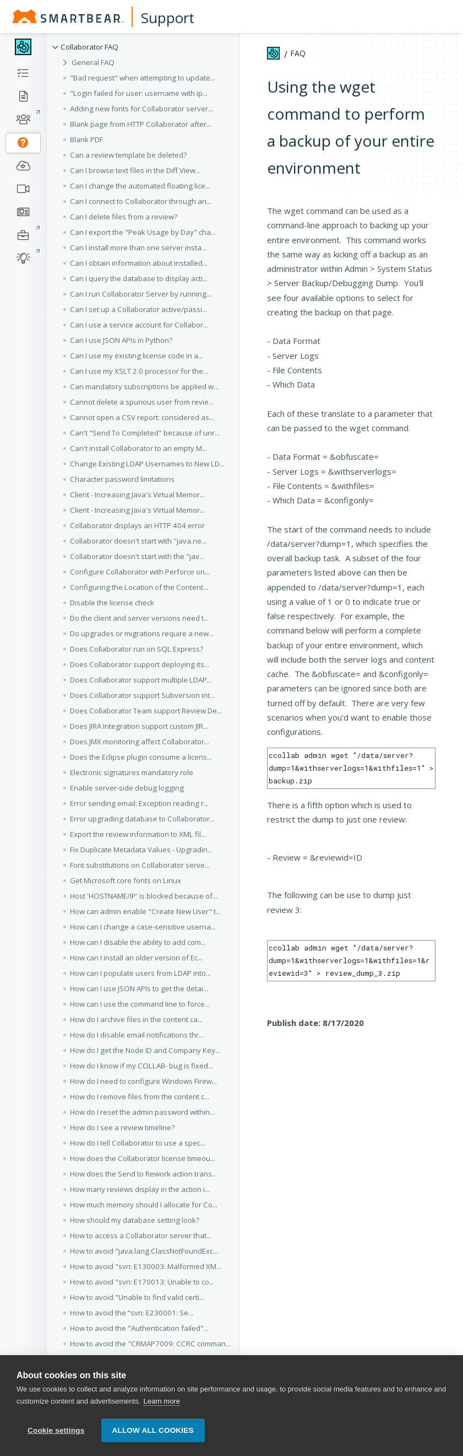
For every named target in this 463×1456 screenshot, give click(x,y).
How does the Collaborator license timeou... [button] (142, 1158)
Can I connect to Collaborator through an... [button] (140, 201)
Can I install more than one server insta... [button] (138, 247)
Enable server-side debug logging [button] (127, 788)
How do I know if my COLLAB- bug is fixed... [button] (141, 1066)
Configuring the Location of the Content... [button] (139, 587)
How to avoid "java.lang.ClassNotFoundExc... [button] (144, 1251)
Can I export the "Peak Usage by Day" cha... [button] (143, 232)
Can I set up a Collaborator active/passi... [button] (138, 309)
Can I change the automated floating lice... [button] (140, 186)
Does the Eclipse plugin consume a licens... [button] (141, 757)
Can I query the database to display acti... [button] (139, 278)
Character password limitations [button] (122, 479)
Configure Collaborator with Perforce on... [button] (140, 572)
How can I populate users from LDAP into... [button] (140, 973)
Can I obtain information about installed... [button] (139, 263)
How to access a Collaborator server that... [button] (140, 1235)
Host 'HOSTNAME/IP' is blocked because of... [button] (143, 896)
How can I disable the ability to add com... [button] (138, 942)
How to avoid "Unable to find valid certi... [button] (137, 1297)
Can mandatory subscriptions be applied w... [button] (144, 386)
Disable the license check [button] (112, 603)
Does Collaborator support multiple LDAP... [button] (141, 680)
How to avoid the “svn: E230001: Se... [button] (131, 1313)
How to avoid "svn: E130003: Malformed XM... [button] (145, 1266)
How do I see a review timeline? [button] (122, 1127)
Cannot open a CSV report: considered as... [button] (142, 417)
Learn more (161, 1401)
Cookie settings (56, 1430)
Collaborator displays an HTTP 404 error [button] (137, 525)
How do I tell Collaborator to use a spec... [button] (137, 1143)
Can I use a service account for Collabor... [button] (139, 325)
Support (167, 18)
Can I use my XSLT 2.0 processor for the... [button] (139, 371)
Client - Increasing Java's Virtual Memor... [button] (137, 494)
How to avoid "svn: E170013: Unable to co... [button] (142, 1282)
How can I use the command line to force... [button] (140, 1004)
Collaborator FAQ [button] (89, 47)
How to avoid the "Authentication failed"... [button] (139, 1328)
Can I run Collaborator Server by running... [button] (140, 294)
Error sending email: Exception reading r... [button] (139, 803)
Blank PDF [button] (86, 139)
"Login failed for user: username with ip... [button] (139, 93)
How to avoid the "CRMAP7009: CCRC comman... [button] (150, 1343)
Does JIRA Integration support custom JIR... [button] (139, 726)
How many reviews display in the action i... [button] (140, 1189)
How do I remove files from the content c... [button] (139, 1097)
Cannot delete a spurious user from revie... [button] (142, 402)
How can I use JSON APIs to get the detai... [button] (139, 988)
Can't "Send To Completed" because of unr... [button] (145, 433)
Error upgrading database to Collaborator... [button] (142, 819)
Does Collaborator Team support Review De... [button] (146, 711)
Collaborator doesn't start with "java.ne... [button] (138, 541)
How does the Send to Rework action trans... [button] (143, 1174)
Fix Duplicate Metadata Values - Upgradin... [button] (141, 850)
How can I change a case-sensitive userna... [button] (143, 927)
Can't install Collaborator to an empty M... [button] (138, 448)
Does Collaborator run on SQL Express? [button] (136, 649)
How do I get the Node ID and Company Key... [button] (145, 1050)
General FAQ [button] (93, 62)
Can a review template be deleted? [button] (128, 155)
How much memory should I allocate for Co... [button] (143, 1205)
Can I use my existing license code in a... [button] (136, 356)
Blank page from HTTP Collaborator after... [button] (140, 124)
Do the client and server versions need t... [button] (139, 618)
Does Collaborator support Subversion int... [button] (142, 695)
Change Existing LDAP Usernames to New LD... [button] (147, 464)
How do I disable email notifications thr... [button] (137, 1035)
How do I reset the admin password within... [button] (142, 1112)
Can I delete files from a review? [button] (123, 217)
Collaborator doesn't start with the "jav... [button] (137, 556)
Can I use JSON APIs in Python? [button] (121, 340)
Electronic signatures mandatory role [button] (131, 772)
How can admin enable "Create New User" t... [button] (145, 911)
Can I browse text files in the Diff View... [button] (135, 170)
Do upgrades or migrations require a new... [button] (142, 633)
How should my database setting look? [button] (134, 1220)
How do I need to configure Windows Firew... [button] (143, 1081)
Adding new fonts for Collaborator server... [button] (141, 109)
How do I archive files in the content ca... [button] (136, 1019)
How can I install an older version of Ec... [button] (136, 958)
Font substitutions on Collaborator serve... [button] (140, 865)
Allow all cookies (153, 1430)
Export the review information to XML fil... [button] (138, 834)
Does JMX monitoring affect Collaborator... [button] (139, 741)
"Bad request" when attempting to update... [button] (142, 78)
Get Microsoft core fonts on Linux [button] (125, 880)
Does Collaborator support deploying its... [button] (139, 664)
